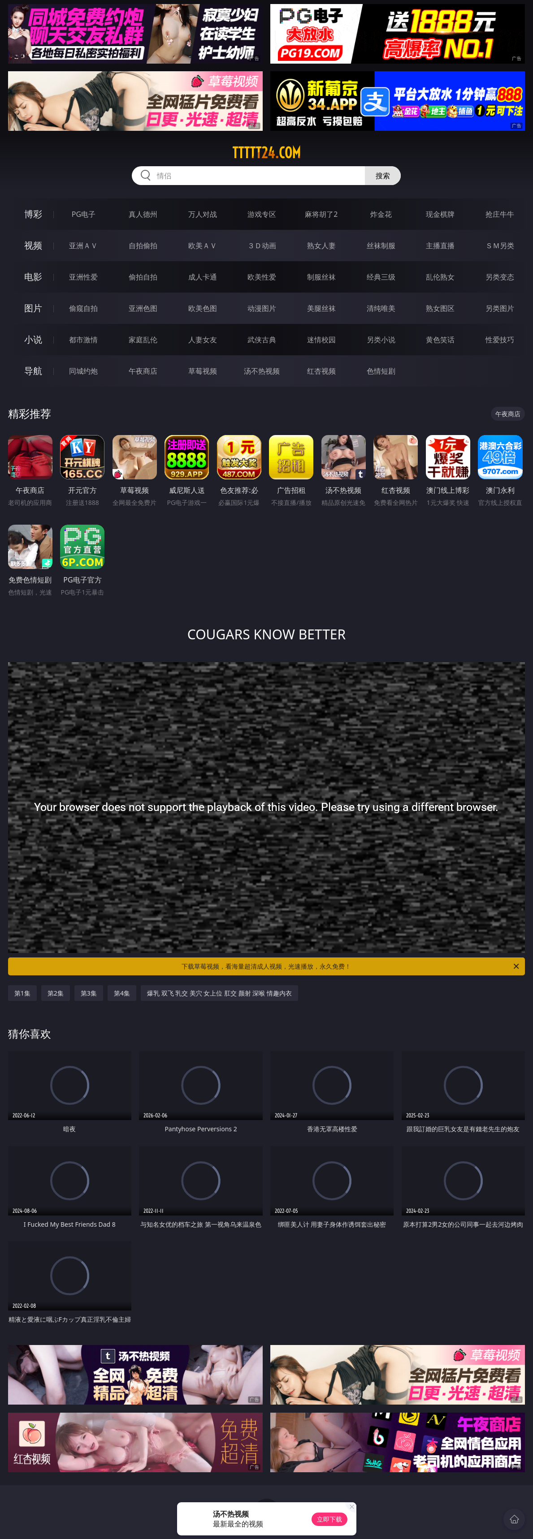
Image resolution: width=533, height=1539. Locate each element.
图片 (33, 308)
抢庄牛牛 (499, 214)
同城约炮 (83, 371)
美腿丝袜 (321, 308)
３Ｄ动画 (261, 245)
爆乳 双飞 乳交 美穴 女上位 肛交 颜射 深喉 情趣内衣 (219, 993)
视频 (33, 245)
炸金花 (381, 214)
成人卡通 (202, 277)
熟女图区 (440, 308)
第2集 (56, 993)
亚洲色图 (143, 308)
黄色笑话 (440, 340)
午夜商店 (143, 371)
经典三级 (381, 277)
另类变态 (499, 277)
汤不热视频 (262, 371)
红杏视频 (321, 371)
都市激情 (83, 340)
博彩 (33, 214)
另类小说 (381, 340)
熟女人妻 (321, 245)
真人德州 (143, 214)
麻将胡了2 (321, 214)
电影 (33, 277)
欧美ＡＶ (202, 245)
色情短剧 (381, 371)
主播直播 (440, 245)
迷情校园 (321, 340)
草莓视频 (202, 371)
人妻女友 (202, 340)
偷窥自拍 (83, 308)
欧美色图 (202, 308)
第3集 (89, 993)
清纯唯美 (381, 308)
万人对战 (202, 214)
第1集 (22, 993)
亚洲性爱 (83, 277)
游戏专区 (261, 214)
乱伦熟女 (440, 277)
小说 (33, 339)
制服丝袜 (321, 277)
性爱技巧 (499, 340)
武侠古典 (261, 340)
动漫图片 (261, 308)
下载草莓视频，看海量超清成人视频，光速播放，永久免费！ (351, 966)
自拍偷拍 (143, 245)
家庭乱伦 (143, 340)
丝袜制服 (381, 245)
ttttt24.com (266, 153)
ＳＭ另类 (499, 245)
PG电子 (83, 214)
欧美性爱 (261, 277)
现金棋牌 (440, 214)
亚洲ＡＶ (83, 245)
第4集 (122, 993)
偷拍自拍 (143, 277)
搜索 (383, 176)
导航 (33, 371)
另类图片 (499, 308)
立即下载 (329, 1519)
